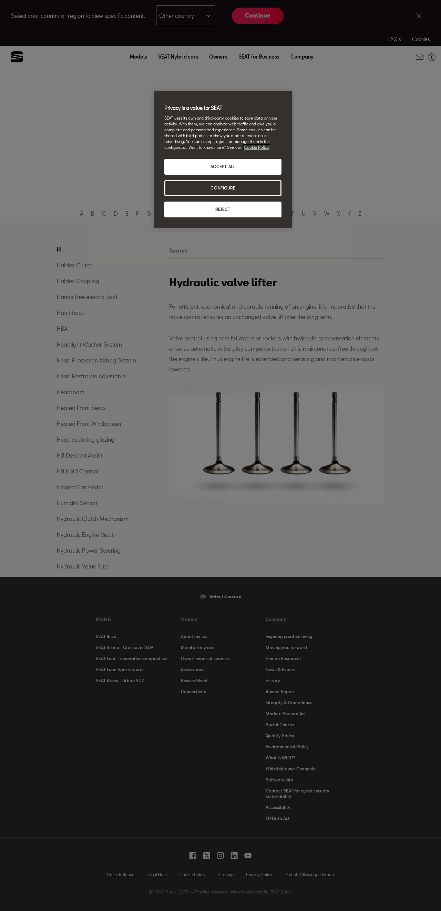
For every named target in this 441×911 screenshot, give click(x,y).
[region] (223, 159)
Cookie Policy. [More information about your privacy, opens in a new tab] (256, 147)
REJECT (222, 209)
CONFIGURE (223, 188)
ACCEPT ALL (223, 166)
